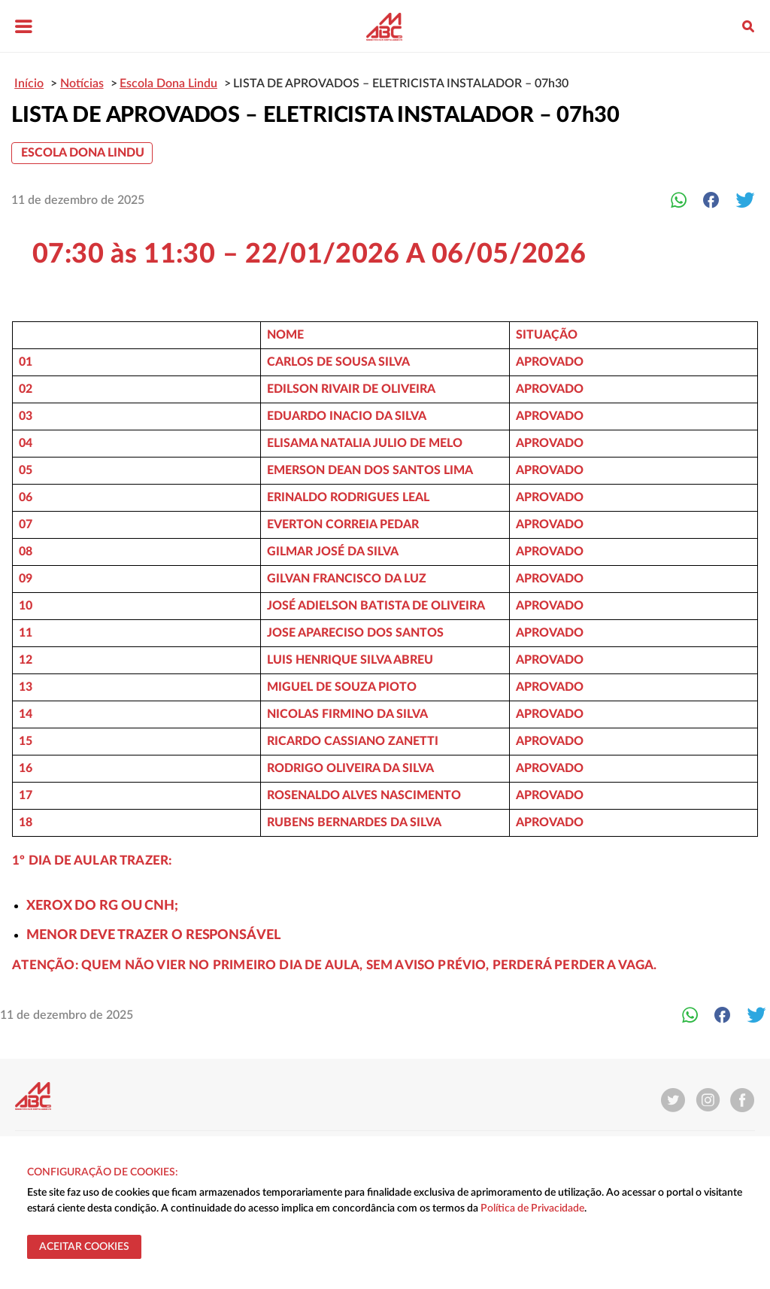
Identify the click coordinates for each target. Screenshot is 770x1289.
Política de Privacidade (532, 1208)
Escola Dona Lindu (82, 153)
